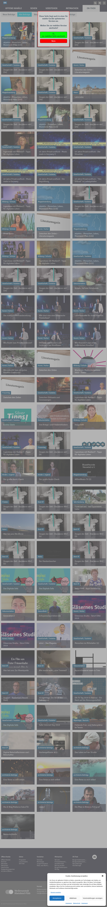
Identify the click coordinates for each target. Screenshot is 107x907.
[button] (102, 876)
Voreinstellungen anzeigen (92, 898)
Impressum (69, 903)
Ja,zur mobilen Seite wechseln (53, 34)
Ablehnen (72, 898)
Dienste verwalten (56, 892)
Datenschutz (76, 903)
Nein (53, 41)
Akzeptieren (56, 898)
